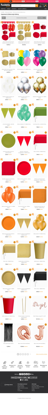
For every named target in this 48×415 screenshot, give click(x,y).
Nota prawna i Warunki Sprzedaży (38, 386)
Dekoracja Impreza (8, 12)
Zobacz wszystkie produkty (41, 354)
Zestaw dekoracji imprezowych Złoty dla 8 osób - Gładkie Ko (8, 70)
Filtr (3, 17)
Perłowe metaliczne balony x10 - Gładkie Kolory (8, 97)
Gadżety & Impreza (22, 8)
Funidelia (2, 12)
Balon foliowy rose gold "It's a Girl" (39, 316)
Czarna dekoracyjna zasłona (8, 343)
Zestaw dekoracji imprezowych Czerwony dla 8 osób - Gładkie (39, 42)
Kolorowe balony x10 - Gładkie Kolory (24, 69)
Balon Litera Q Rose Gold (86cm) (24, 343)
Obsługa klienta (9, 384)
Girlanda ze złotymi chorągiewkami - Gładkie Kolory (24, 234)
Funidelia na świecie (35, 385)
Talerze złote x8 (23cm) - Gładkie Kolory (8, 289)
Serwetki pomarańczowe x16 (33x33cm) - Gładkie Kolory (39, 207)
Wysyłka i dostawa (21, 386)
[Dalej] (30, 354)
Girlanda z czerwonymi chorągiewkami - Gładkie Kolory (24, 152)
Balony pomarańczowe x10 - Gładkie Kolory (8, 207)
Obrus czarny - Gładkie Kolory (39, 288)
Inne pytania (20, 390)
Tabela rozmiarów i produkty (23, 388)
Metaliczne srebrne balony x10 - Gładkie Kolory (24, 97)
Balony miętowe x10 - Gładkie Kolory (24, 124)
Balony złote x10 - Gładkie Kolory (39, 233)
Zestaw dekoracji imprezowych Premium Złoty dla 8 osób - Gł (24, 42)
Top (45, 8)
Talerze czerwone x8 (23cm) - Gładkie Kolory (24, 179)
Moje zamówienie (21, 385)
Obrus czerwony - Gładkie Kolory (39, 151)
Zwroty (19, 389)
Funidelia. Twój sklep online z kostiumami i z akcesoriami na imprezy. (5, 5)
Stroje (8, 8)
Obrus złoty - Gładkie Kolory (8, 261)
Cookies (33, 389)
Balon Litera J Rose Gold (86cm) (39, 343)
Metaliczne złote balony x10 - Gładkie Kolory (39, 97)
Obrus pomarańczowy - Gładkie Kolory (24, 207)
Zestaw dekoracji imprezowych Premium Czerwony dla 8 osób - (8, 42)
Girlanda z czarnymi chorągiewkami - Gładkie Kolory (24, 289)
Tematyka (3, 8)
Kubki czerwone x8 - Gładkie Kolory (8, 316)
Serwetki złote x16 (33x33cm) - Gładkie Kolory (24, 262)
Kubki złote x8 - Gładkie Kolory (39, 261)
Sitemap (33, 390)
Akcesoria (14, 8)
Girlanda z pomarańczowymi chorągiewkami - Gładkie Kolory (39, 179)
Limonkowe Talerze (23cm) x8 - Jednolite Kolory (8, 152)
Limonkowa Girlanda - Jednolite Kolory (8, 125)
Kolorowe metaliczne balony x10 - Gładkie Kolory (39, 70)
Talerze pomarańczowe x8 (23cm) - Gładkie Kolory (8, 234)
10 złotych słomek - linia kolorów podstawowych (24, 316)
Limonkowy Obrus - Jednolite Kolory (39, 124)
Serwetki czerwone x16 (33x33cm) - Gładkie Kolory (8, 179)
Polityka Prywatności (35, 388)
